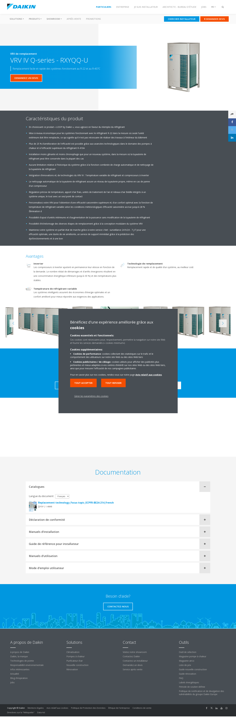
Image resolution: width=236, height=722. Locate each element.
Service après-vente (132, 669)
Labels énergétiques (189, 682)
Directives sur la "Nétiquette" (20, 712)
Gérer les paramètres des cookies (91, 396)
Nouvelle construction (77, 665)
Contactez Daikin (131, 656)
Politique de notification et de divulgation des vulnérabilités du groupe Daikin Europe (201, 693)
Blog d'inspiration (19, 678)
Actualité (14, 673)
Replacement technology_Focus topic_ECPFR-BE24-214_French (76, 502)
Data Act (41, 712)
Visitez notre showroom (135, 652)
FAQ (181, 678)
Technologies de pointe (22, 660)
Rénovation (72, 669)
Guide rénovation (187, 673)
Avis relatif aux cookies (57, 708)
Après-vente (74, 18)
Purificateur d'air (74, 660)
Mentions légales (36, 708)
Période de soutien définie (192, 686)
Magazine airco (186, 660)
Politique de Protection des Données (88, 708)
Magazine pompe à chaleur (192, 656)
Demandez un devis (133, 665)
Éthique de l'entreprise (119, 708)
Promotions (93, 18)
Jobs (12, 682)
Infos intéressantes (19, 669)
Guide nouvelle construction (193, 669)
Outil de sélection (187, 652)
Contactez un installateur (135, 660)
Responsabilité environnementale (27, 665)
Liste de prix (185, 665)
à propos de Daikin (19, 652)
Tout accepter (83, 382)
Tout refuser (113, 382)
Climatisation (72, 652)
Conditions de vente (142, 708)
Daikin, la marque (19, 656)
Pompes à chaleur (75, 656)
